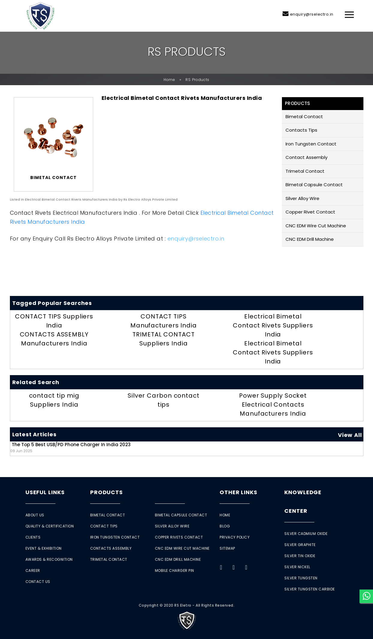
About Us (34, 515)
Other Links (238, 492)
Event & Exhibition (43, 548)
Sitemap (227, 548)
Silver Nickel (297, 566)
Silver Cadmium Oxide (305, 533)
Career (32, 570)
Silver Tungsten (301, 578)
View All (350, 435)
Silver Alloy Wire (302, 198)
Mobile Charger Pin (174, 570)
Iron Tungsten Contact (311, 144)
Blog (225, 526)
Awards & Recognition (49, 559)
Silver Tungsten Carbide (309, 589)
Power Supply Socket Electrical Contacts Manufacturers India (273, 404)
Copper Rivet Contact (310, 212)
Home (169, 79)
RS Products (197, 79)
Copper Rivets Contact (179, 537)
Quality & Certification (49, 526)
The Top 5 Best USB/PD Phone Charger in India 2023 (70, 447)
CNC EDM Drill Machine (310, 239)
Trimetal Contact (305, 171)
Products (106, 492)
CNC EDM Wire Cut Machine (316, 225)
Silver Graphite (300, 544)
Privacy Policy (235, 537)
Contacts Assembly (111, 548)
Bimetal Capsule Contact (314, 184)
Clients (33, 537)
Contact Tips (104, 526)
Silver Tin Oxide (299, 555)
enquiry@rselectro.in (311, 14)
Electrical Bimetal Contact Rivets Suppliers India (273, 325)
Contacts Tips (301, 130)
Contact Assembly (306, 157)
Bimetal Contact (304, 116)
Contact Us (37, 581)
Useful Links (45, 492)
